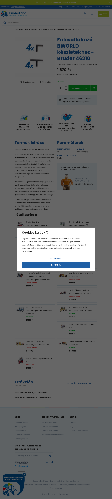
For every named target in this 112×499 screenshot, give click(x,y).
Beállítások (56, 258)
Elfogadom (56, 265)
